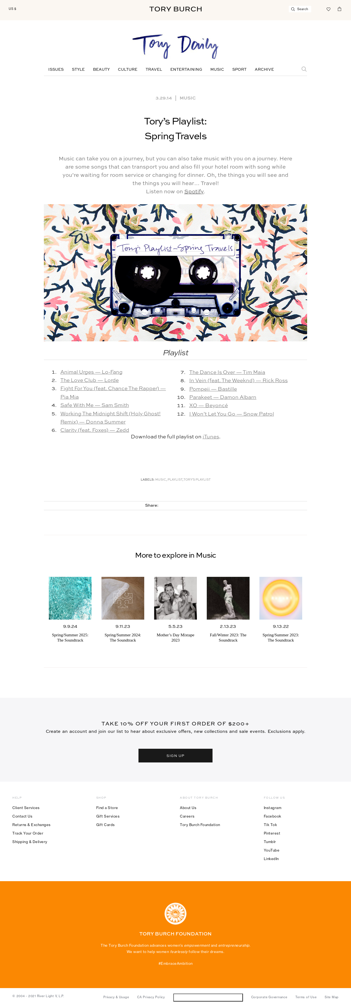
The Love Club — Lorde (89, 380)
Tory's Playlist (197, 479)
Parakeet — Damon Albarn (222, 397)
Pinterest (272, 833)
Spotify (193, 192)
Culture (127, 70)
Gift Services (108, 816)
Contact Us (22, 816)
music (160, 479)
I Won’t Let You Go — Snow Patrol (231, 414)
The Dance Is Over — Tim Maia (227, 372)
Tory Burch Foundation (200, 824)
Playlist (175, 479)
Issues (56, 70)
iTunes (211, 436)
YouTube (272, 850)
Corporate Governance (269, 997)
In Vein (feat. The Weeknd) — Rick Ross (238, 380)
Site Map (332, 997)
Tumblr (270, 841)
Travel (154, 70)
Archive (264, 70)
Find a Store (107, 807)
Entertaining (186, 70)
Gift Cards (105, 824)
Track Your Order (27, 833)
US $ (12, 9)
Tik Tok (270, 824)
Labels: (148, 479)
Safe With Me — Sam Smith (94, 405)
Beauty (101, 70)
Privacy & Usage (116, 997)
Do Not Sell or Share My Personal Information (208, 997)
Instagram (273, 807)
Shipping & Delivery (29, 841)
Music (217, 70)
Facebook (272, 816)
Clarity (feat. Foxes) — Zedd (94, 430)
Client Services (26, 807)
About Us (188, 807)
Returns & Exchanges (31, 824)
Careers (187, 816)
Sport (239, 70)
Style (78, 70)
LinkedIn (271, 858)
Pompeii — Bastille (213, 389)
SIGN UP (175, 755)
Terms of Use (305, 997)
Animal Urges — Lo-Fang (91, 372)
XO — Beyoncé (208, 405)
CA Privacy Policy (151, 997)
